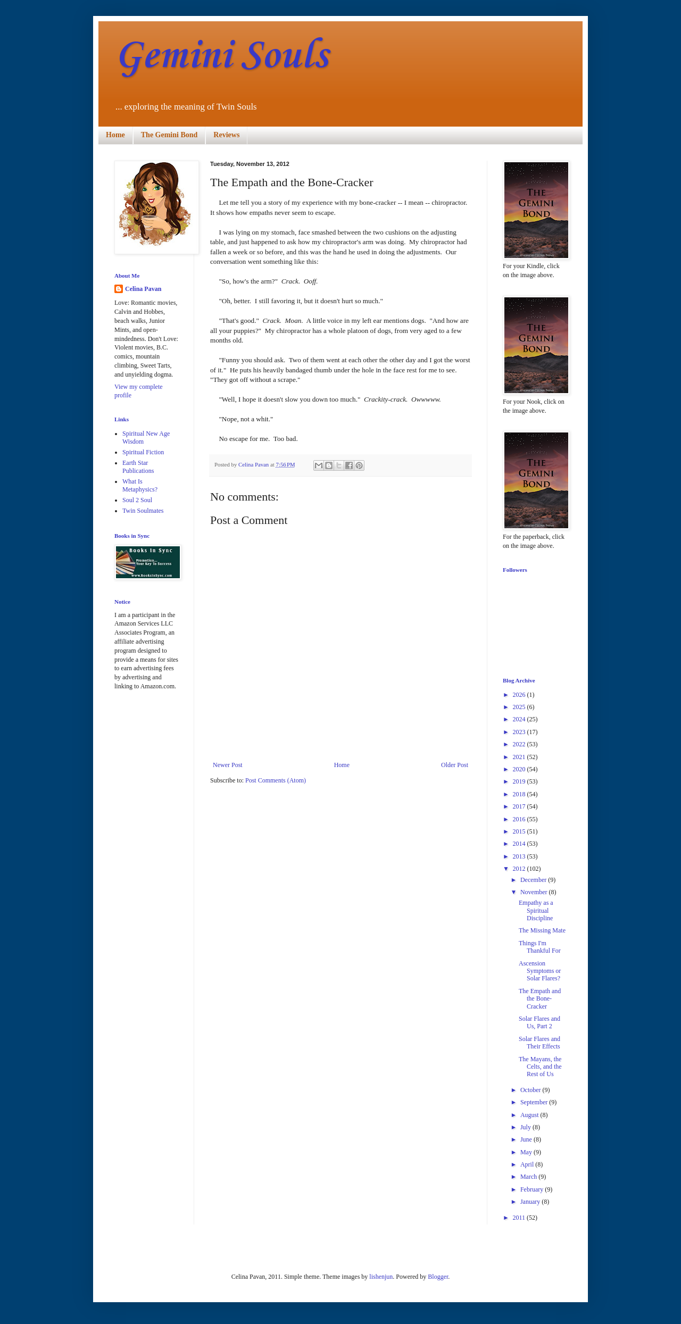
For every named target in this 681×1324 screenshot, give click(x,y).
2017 (520, 806)
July (526, 1127)
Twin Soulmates (143, 510)
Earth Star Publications (138, 466)
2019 (520, 781)
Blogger (438, 1276)
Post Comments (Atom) (275, 780)
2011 (520, 1217)
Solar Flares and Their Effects (539, 1042)
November (534, 892)
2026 (520, 694)
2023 (520, 732)
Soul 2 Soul (137, 500)
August (530, 1115)
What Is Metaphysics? (139, 485)
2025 (520, 707)
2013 (520, 856)
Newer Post (228, 765)
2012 (520, 868)
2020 (520, 769)
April (527, 1164)
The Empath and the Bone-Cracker (540, 998)
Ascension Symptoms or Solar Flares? (540, 971)
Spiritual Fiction (143, 452)
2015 (520, 831)
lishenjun (381, 1276)
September (534, 1102)
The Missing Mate (542, 930)
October (531, 1090)
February (532, 1189)
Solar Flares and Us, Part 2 (539, 1022)
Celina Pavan (143, 289)
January (531, 1201)
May (527, 1152)
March (529, 1176)
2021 (520, 757)
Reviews (226, 135)
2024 (520, 719)
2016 (520, 819)
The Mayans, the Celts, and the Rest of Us (540, 1066)
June (527, 1139)
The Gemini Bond (169, 135)
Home (115, 135)
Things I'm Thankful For (540, 946)
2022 (520, 744)
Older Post (454, 765)
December (534, 880)
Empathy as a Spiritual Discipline (536, 910)
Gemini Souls (221, 56)
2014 (520, 843)
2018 (520, 794)
